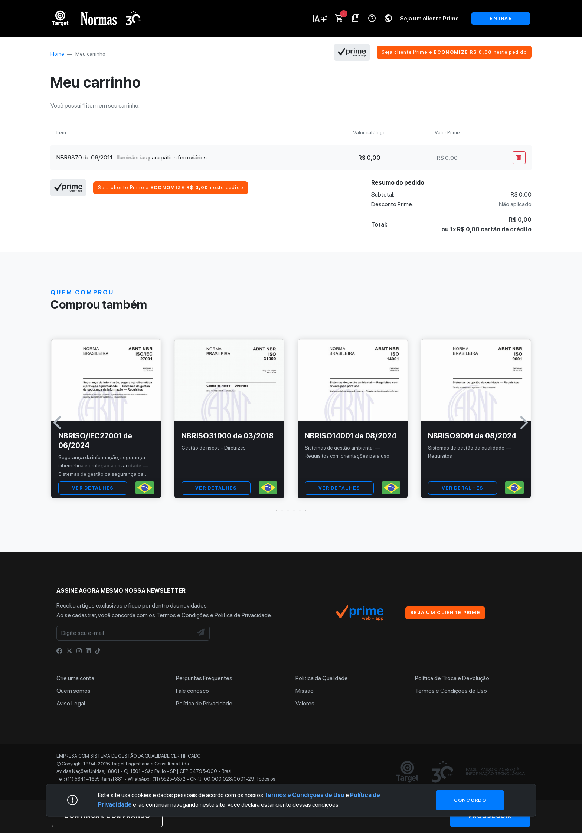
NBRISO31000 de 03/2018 (228, 435)
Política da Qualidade (321, 678)
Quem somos (73, 690)
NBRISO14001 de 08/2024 (350, 435)
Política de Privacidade (243, 615)
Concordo (470, 800)
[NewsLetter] (201, 633)
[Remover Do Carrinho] (519, 157)
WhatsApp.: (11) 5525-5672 (157, 779)
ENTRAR (501, 18)
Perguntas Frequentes (204, 678)
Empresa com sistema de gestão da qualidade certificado (128, 756)
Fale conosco (192, 690)
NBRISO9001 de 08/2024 (472, 435)
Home (57, 54)
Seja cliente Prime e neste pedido (454, 52)
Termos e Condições (182, 615)
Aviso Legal (70, 703)
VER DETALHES (93, 488)
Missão (304, 690)
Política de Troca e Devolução (452, 678)
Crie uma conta (75, 678)
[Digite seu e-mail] (124, 633)
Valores (304, 703)
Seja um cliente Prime (429, 18)
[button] (291, 510)
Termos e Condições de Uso (451, 690)
